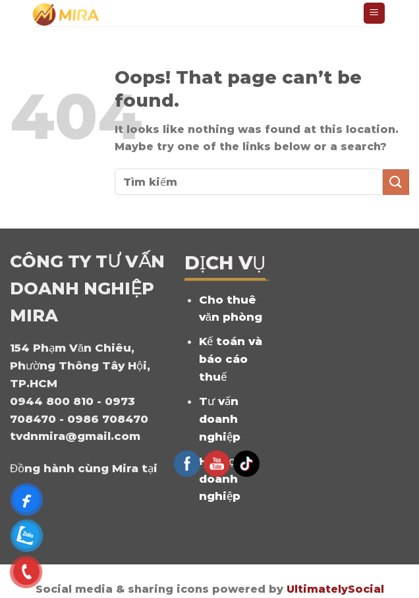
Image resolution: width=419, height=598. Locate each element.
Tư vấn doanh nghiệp (219, 418)
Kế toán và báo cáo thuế (230, 359)
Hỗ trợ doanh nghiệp (219, 478)
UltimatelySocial (335, 589)
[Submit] (396, 182)
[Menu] (374, 13)
